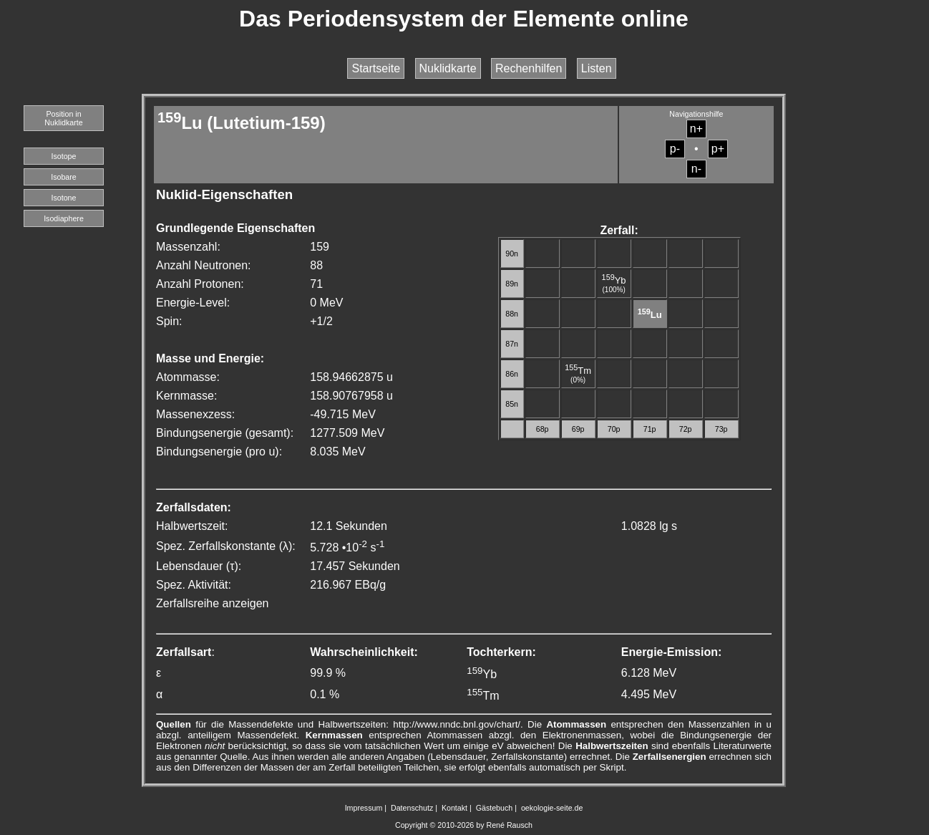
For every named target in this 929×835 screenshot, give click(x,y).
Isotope (64, 156)
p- (675, 149)
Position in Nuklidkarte (63, 118)
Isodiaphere (64, 218)
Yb (614, 280)
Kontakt (454, 807)
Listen (596, 68)
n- (696, 169)
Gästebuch (494, 807)
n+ (696, 128)
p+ (717, 149)
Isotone (64, 197)
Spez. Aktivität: (193, 585)
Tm (578, 370)
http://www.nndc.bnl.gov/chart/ (456, 724)
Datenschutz (412, 807)
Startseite (375, 68)
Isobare (64, 177)
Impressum (364, 807)
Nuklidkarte (448, 68)
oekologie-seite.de (552, 807)
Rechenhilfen (528, 68)
